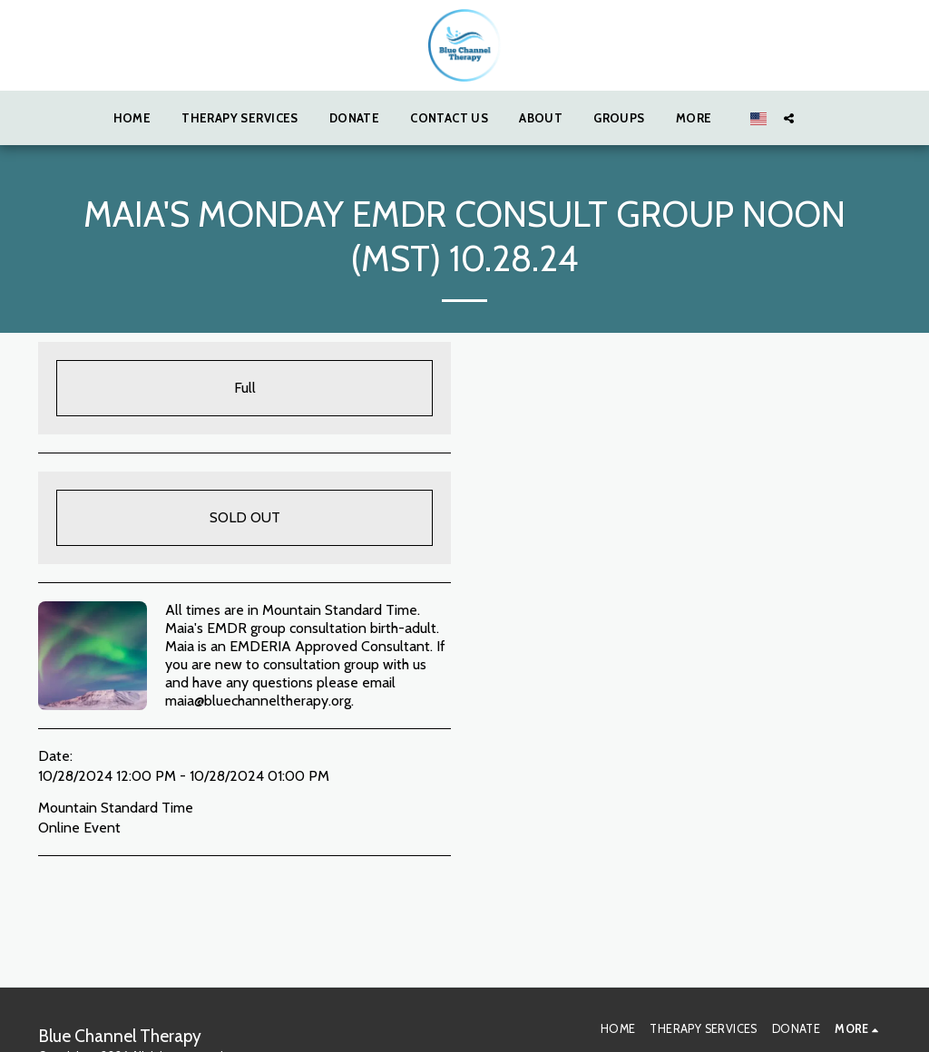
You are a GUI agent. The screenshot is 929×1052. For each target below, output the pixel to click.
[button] (789, 118)
